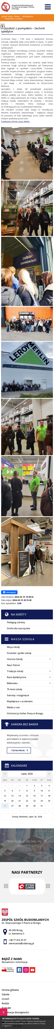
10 (42, 790)
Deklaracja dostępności (15, 1012)
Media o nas (13, 707)
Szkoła (5, 994)
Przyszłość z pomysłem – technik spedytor (23, 30)
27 (12, 805)
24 (42, 800)
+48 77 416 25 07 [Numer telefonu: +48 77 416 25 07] (17, 940)
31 (42, 805)
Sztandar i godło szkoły (19, 653)
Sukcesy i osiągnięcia (18, 695)
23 (34, 800)
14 (19, 795)
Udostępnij (9, 592)
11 (49, 790)
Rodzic (5, 1003)
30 (34, 805)
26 (5, 805)
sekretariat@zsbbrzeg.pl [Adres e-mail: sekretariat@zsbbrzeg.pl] (21, 943)
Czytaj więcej (19, 750)
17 (42, 795)
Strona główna (10, 990)
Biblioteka (12, 683)
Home (16, 16)
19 (5, 800)
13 (12, 795)
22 (27, 800)
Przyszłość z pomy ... (13, 19)
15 (27, 795)
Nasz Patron (13, 665)
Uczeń (5, 999)
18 (49, 795)
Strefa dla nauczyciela (18, 628)
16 (34, 795)
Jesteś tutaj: (8, 16)
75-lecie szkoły (14, 689)
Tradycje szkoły (15, 671)
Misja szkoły (13, 647)
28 (19, 805)
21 (19, 800)
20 (12, 800)
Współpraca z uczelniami (20, 701)
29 (27, 805)
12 (5, 795)
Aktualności (26, 16)
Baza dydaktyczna (16, 677)
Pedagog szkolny (16, 622)
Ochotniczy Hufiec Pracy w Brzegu (25, 713)
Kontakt (6, 1007)
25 (49, 800)
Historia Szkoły (15, 659)
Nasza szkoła (23, 639)
